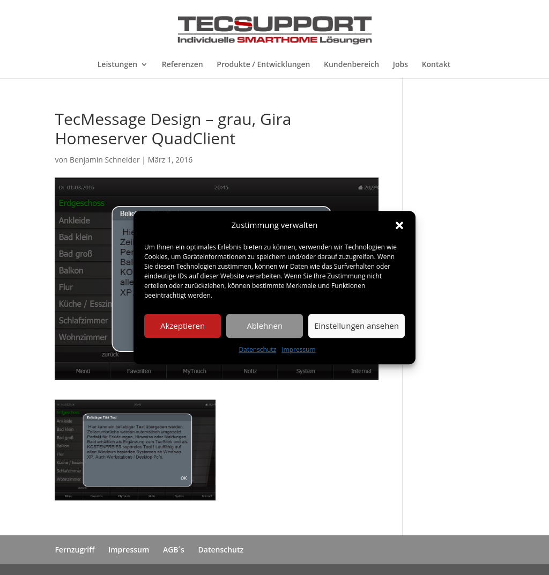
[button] (399, 225)
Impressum (298, 349)
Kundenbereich (351, 65)
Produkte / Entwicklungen (263, 65)
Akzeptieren (182, 326)
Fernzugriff (74, 549)
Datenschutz (257, 349)
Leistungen (117, 65)
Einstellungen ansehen (356, 326)
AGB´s (173, 549)
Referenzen (182, 65)
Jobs (400, 65)
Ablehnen (265, 326)
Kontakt (436, 65)
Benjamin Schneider (105, 159)
